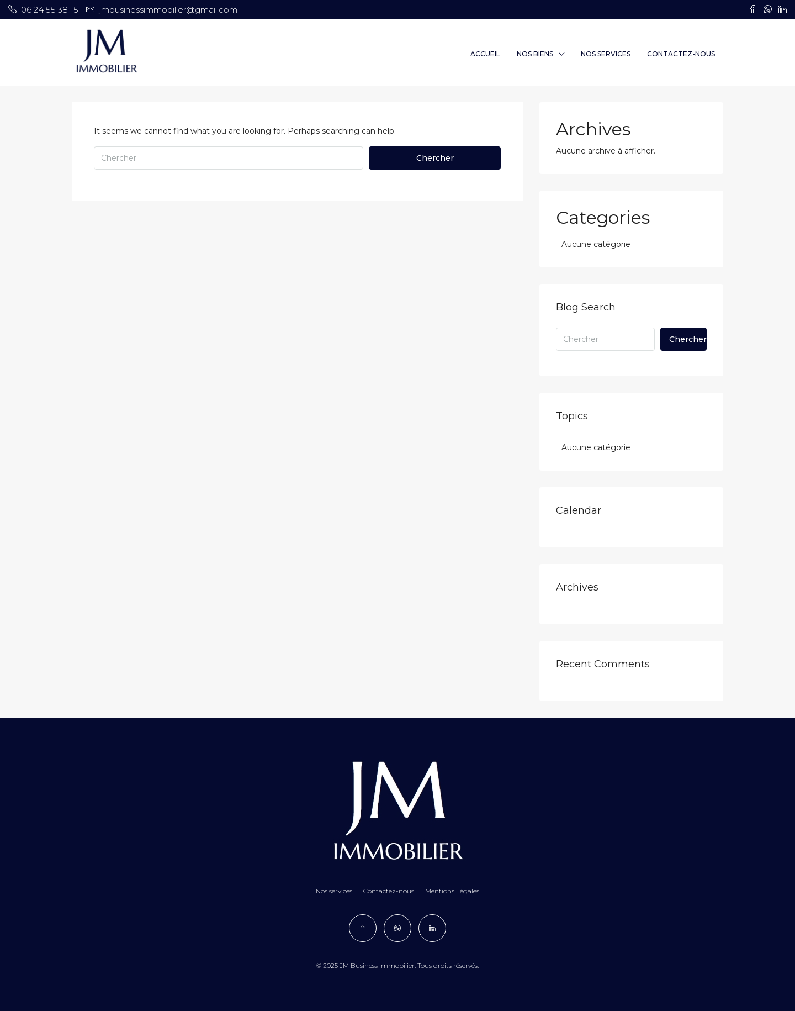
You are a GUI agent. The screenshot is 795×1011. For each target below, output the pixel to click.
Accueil (485, 54)
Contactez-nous (681, 54)
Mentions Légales (452, 891)
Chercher (435, 158)
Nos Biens (535, 54)
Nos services (605, 54)
